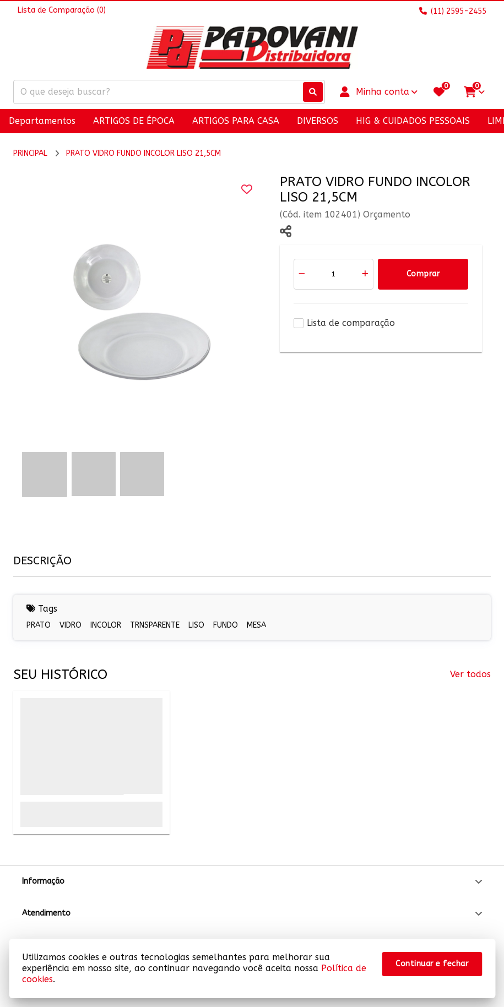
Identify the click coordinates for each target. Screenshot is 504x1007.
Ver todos (470, 674)
